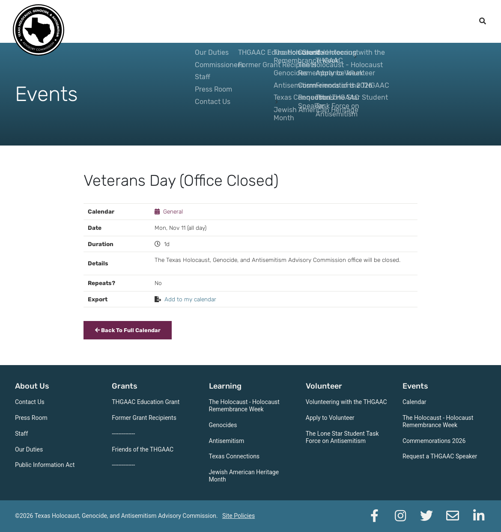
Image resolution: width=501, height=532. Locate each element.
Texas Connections (234, 456)
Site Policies (238, 515)
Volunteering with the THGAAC (346, 401)
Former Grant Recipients (144, 417)
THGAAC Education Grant (145, 401)
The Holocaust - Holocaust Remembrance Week (244, 405)
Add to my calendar (190, 299)
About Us (177, 21)
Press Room (31, 417)
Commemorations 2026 (434, 440)
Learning (264, 21)
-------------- (123, 433)
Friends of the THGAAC (142, 449)
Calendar (414, 401)
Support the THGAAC (426, 21)
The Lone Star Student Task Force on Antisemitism (342, 437)
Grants (221, 21)
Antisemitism (227, 440)
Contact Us (30, 401)
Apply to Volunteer (330, 417)
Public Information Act (45, 464)
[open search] (482, 21)
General (173, 211)
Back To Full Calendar (128, 330)
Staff (21, 433)
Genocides (223, 425)
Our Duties (29, 449)
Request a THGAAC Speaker (440, 456)
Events (359, 21)
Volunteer (314, 21)
